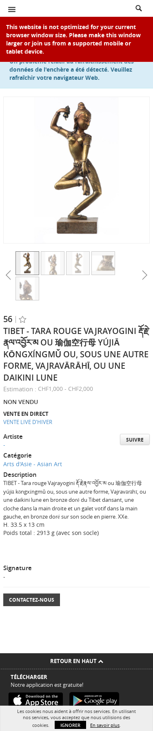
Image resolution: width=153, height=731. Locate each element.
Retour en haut (76, 661)
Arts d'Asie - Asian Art (32, 464)
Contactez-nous (31, 599)
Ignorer (70, 725)
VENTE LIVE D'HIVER (27, 422)
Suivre (135, 439)
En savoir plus (105, 725)
